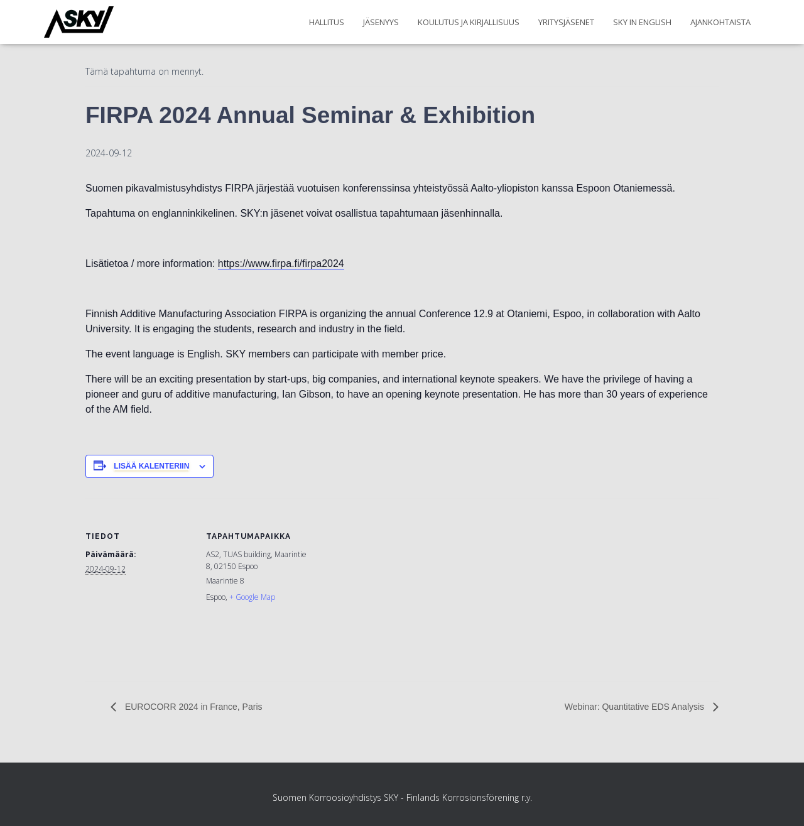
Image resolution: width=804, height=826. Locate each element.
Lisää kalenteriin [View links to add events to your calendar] (151, 466)
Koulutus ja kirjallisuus (468, 22)
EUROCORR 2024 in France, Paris (192, 707)
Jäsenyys (381, 22)
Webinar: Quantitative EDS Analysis (636, 707)
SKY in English (642, 22)
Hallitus (326, 22)
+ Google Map (252, 597)
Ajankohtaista (720, 22)
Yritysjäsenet (566, 22)
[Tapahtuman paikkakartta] (393, 585)
